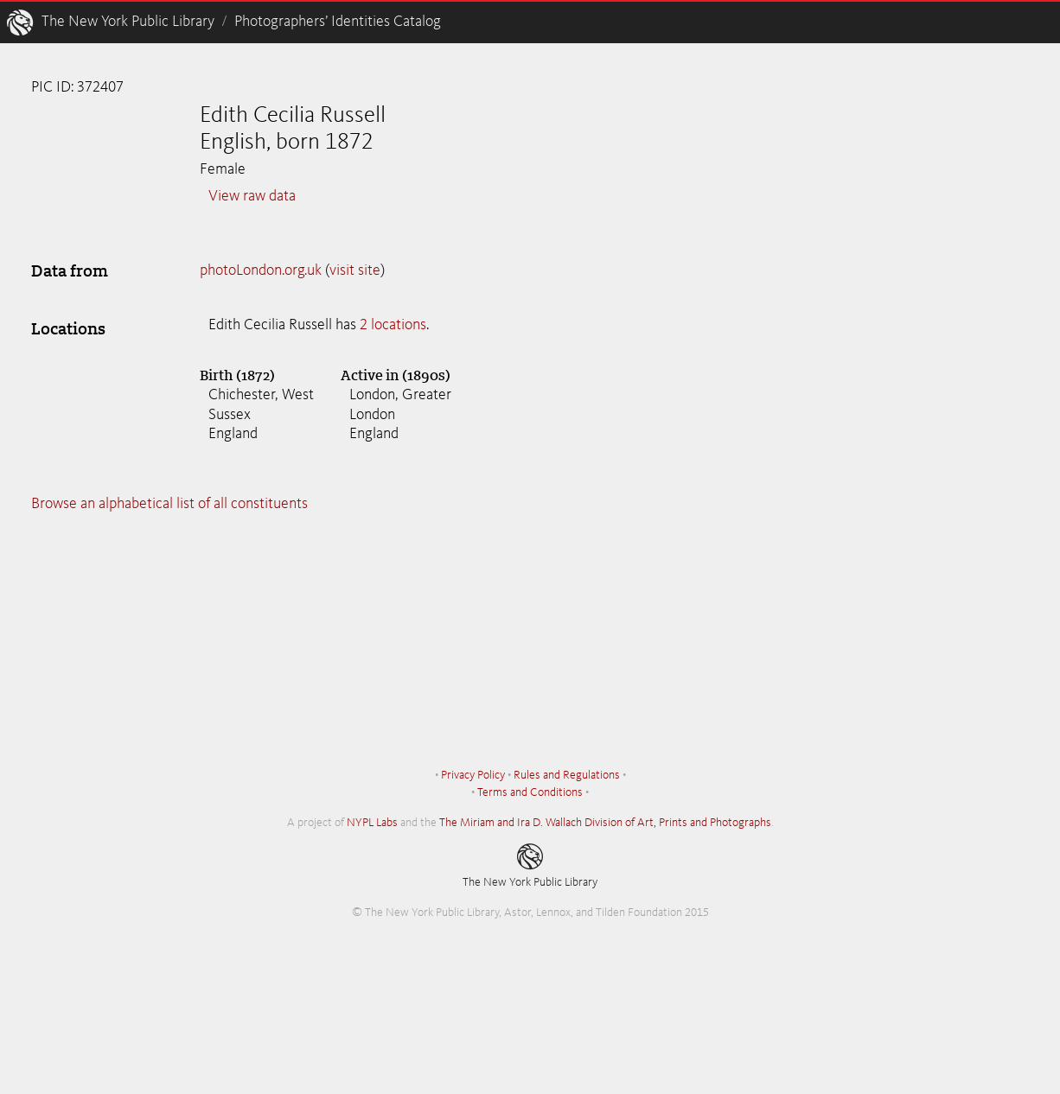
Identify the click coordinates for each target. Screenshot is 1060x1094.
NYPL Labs (372, 823)
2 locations (393, 325)
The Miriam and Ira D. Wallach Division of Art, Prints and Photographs (605, 823)
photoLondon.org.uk (261, 270)
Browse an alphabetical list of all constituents (169, 504)
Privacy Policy (473, 775)
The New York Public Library (128, 21)
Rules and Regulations (567, 775)
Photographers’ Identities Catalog (337, 21)
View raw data (252, 196)
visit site (354, 270)
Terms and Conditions (530, 792)
